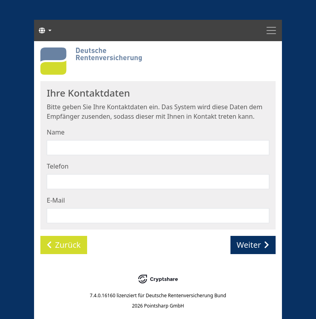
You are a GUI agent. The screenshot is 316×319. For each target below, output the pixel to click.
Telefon (58, 166)
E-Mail (56, 200)
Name (56, 132)
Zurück (64, 244)
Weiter (253, 244)
